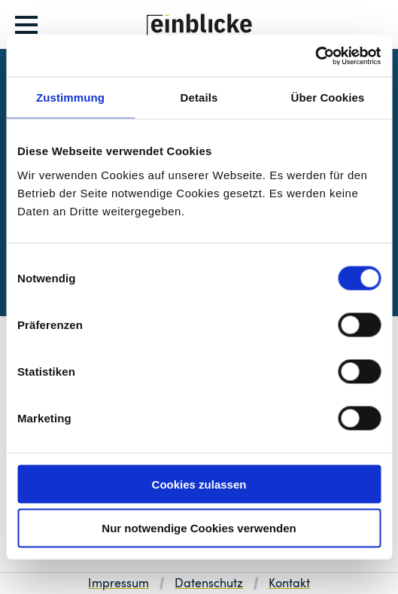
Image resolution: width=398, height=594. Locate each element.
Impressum (118, 584)
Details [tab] (199, 97)
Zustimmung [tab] (70, 97)
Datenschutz (209, 584)
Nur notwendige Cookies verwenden (199, 528)
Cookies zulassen (199, 483)
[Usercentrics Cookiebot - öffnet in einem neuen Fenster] (315, 55)
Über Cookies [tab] (328, 97)
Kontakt (289, 584)
